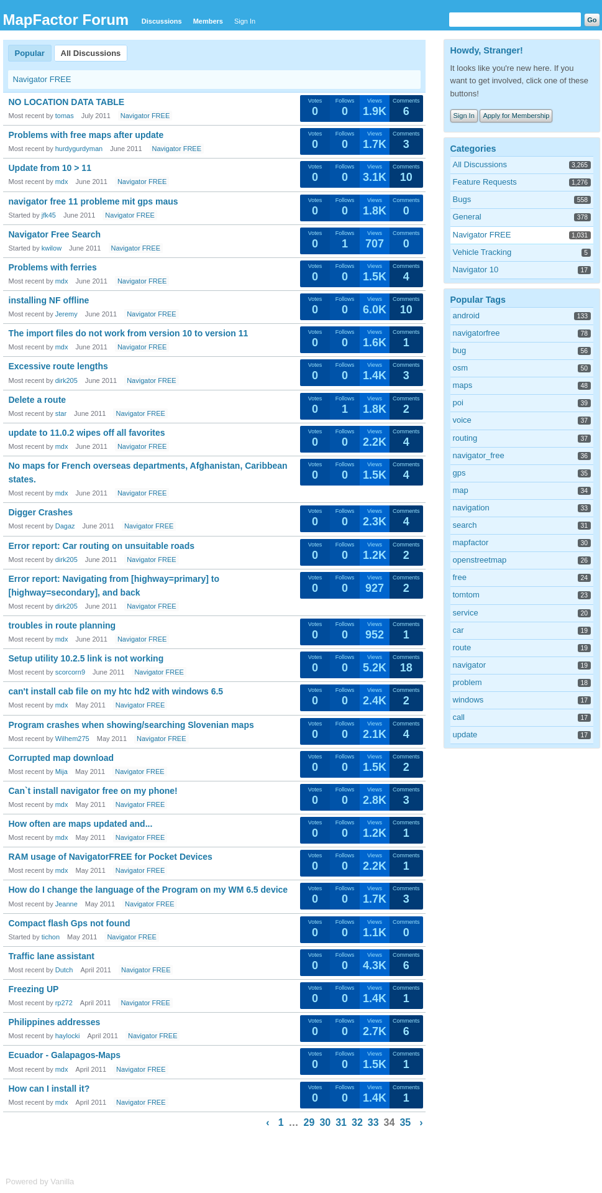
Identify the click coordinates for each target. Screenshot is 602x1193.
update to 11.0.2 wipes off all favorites (87, 433)
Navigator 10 (476, 269)
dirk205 (66, 380)
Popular (30, 53)
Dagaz (65, 526)
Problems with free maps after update (86, 135)
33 (373, 1122)
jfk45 (49, 215)
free (460, 577)
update (465, 734)
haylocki (67, 1035)
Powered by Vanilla (40, 1181)
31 (341, 1122)
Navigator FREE (42, 79)
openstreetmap (480, 559)
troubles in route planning (62, 625)
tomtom (466, 594)
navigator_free (478, 455)
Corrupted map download (61, 758)
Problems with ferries (53, 267)
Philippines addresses (55, 1022)
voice (462, 420)
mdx (61, 181)
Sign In (244, 21)
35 (405, 1122)
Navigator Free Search (55, 234)
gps (459, 472)
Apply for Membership (516, 115)
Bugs (462, 199)
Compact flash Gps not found (69, 923)
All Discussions (91, 53)
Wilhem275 (72, 738)
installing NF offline (49, 300)
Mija (61, 771)
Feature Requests (485, 182)
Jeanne (66, 904)
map (460, 490)
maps (463, 385)
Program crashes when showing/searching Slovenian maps (131, 725)
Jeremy (66, 314)
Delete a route (37, 400)
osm (460, 367)
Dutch (64, 970)
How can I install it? (49, 1089)
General (467, 216)
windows (468, 699)
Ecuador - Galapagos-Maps (65, 1055)
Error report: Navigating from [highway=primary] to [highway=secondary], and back (114, 585)
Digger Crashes (41, 512)
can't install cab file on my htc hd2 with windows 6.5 (116, 691)
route (462, 647)
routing (465, 438)
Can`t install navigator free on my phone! (93, 791)
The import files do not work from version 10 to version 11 (129, 333)
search (465, 525)
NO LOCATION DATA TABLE (67, 102)
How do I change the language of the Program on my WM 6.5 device (148, 890)
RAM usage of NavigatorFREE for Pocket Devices (110, 857)
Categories (473, 149)
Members (208, 21)
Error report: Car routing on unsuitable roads (101, 546)
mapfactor (471, 542)
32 (357, 1122)
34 (389, 1122)
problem (467, 682)
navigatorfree (476, 333)
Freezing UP (34, 989)
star (60, 413)
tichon (51, 937)
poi (458, 402)
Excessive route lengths (58, 366)
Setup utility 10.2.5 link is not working (86, 658)
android (466, 315)
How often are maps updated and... (81, 824)
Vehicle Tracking (482, 252)
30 (325, 1122)
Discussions (162, 21)
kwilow (52, 248)
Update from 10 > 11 (50, 168)
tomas (64, 115)
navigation (471, 507)
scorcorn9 (70, 672)
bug (460, 350)
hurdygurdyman (79, 148)
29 (309, 1122)
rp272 (64, 1002)
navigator (469, 665)
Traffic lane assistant (52, 956)
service (465, 612)
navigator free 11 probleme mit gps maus (93, 201)
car (458, 630)
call (459, 717)
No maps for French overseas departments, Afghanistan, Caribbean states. (148, 472)
